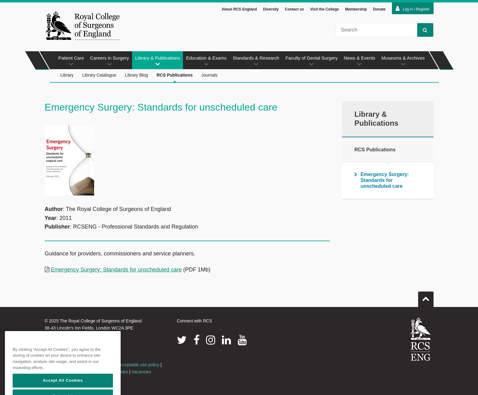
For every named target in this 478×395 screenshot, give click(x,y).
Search (422, 29)
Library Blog (136, 75)
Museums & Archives (403, 60)
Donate (379, 9)
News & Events (359, 60)
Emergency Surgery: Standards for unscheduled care (116, 270)
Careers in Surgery (109, 60)
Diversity (271, 9)
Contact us (294, 9)
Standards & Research (256, 60)
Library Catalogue (99, 75)
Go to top (426, 297)
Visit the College (324, 9)
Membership (356, 9)
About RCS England (239, 9)
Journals (209, 75)
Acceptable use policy (138, 364)
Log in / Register (413, 8)
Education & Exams (206, 60)
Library (67, 75)
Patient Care (71, 60)
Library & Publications (157, 60)
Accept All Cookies (63, 387)
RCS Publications (174, 78)
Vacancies (142, 371)
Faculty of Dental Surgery (311, 60)
